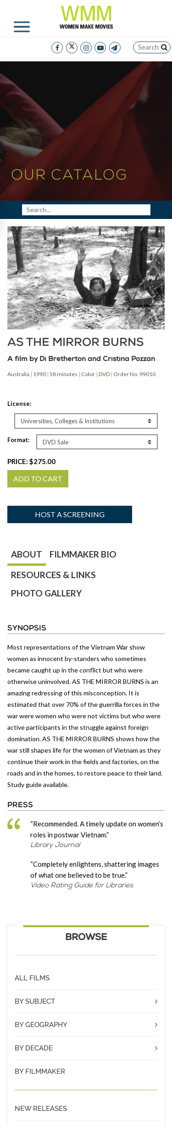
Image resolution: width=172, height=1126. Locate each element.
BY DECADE (34, 1048)
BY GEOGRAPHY (41, 1025)
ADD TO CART (37, 478)
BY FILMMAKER (40, 1071)
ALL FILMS (32, 978)
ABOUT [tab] (26, 554)
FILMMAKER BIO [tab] (83, 554)
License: (19, 403)
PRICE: (31, 461)
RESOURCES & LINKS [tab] (53, 574)
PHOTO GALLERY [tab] (46, 593)
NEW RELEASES (41, 1108)
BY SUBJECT (35, 1001)
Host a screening (70, 514)
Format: (18, 439)
